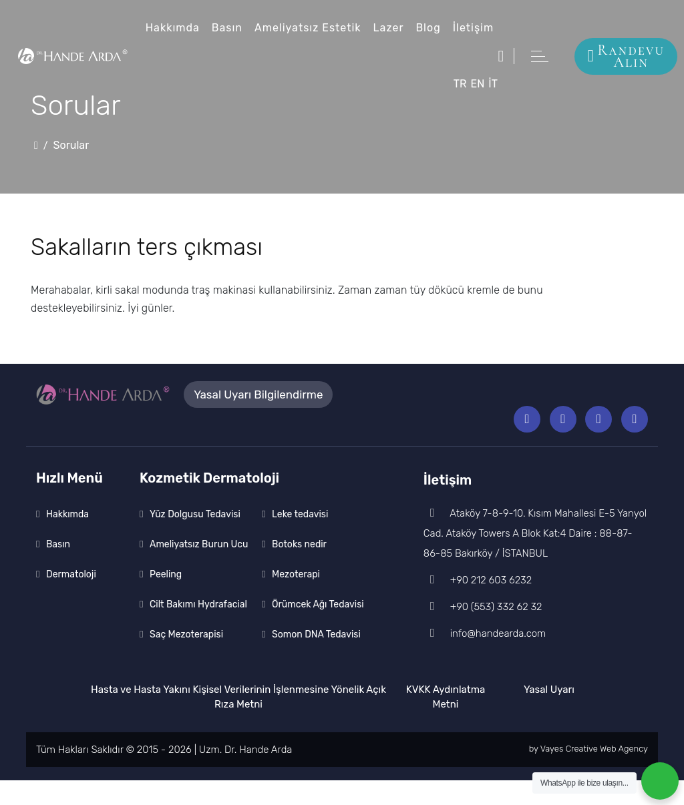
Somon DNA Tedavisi (316, 659)
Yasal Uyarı (549, 714)
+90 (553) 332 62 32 (483, 631)
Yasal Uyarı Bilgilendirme (258, 395)
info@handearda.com (485, 658)
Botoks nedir (299, 569)
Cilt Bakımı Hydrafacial (198, 629)
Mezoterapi (296, 599)
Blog (432, 27)
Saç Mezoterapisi (187, 659)
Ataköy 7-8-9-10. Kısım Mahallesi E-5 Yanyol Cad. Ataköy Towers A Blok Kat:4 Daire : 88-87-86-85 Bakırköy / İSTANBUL (529, 558)
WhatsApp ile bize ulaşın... (584, 783)
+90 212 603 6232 (477, 605)
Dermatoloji (71, 599)
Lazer (391, 27)
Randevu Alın (626, 56)
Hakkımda (173, 27)
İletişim (477, 27)
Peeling (165, 599)
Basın (227, 27)
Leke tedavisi (300, 539)
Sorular (77, 145)
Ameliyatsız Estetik (309, 27)
